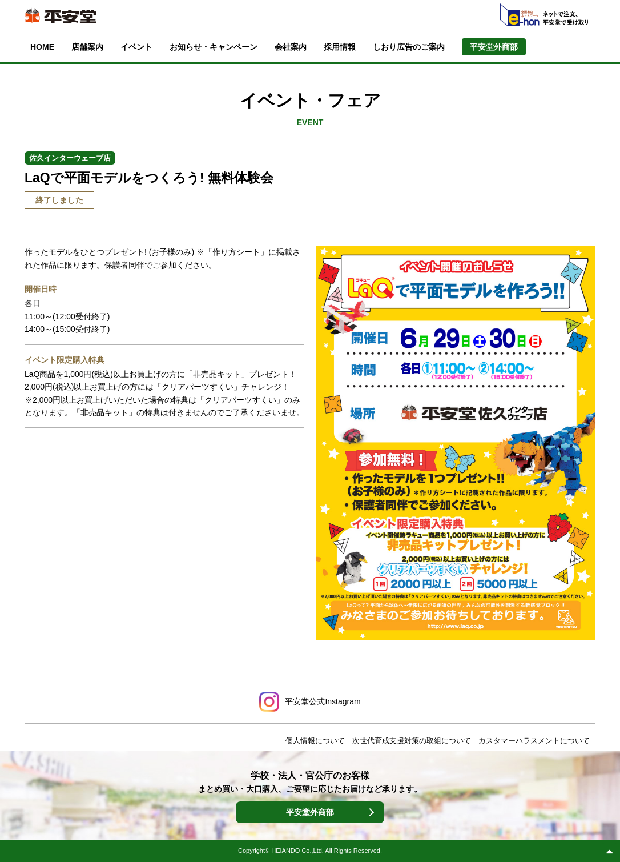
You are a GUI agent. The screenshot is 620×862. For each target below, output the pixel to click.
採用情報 (340, 46)
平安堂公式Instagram (322, 701)
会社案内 (291, 46)
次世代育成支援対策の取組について (411, 740)
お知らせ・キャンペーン (213, 46)
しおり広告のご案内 (409, 46)
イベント (136, 46)
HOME (42, 46)
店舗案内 (87, 46)
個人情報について (315, 740)
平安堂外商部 (310, 812)
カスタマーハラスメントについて (534, 740)
